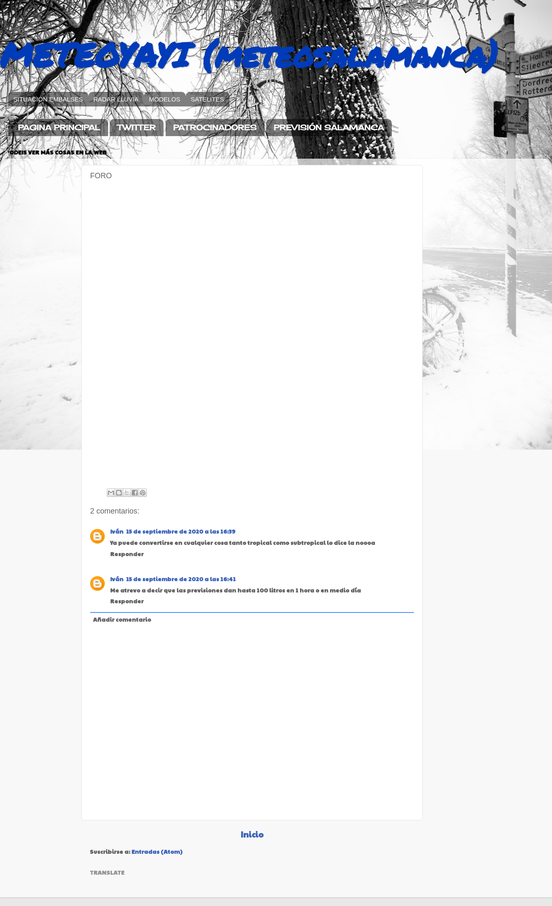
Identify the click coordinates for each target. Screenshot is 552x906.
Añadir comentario (122, 619)
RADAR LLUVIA (116, 99)
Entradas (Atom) (156, 851)
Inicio (252, 834)
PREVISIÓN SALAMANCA (329, 127)
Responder (127, 554)
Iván (117, 531)
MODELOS (164, 99)
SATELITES (207, 99)
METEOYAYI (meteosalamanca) (249, 54)
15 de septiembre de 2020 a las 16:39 (180, 531)
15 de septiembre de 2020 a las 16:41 (181, 579)
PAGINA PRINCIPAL (59, 127)
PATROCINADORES (215, 127)
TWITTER (136, 127)
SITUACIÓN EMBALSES (48, 99)
